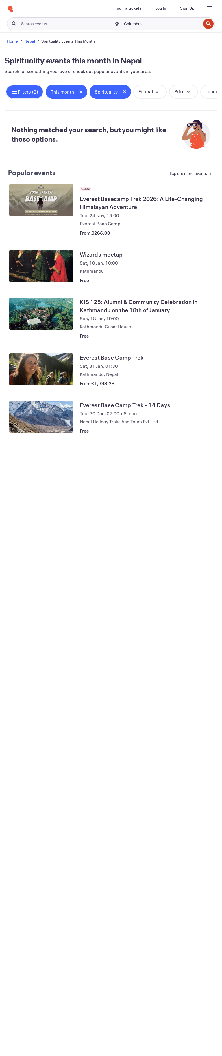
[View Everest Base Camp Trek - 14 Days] (41, 417)
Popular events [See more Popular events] (32, 172)
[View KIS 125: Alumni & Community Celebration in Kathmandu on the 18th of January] (41, 314)
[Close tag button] (80, 91)
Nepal (29, 41)
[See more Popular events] (188, 173)
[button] (24, 92)
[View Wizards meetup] (41, 266)
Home (12, 41)
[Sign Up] (187, 8)
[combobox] (162, 23)
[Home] (10, 9)
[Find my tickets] (127, 8)
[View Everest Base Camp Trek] (41, 369)
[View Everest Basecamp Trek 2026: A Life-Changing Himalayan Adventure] (41, 200)
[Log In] (161, 8)
